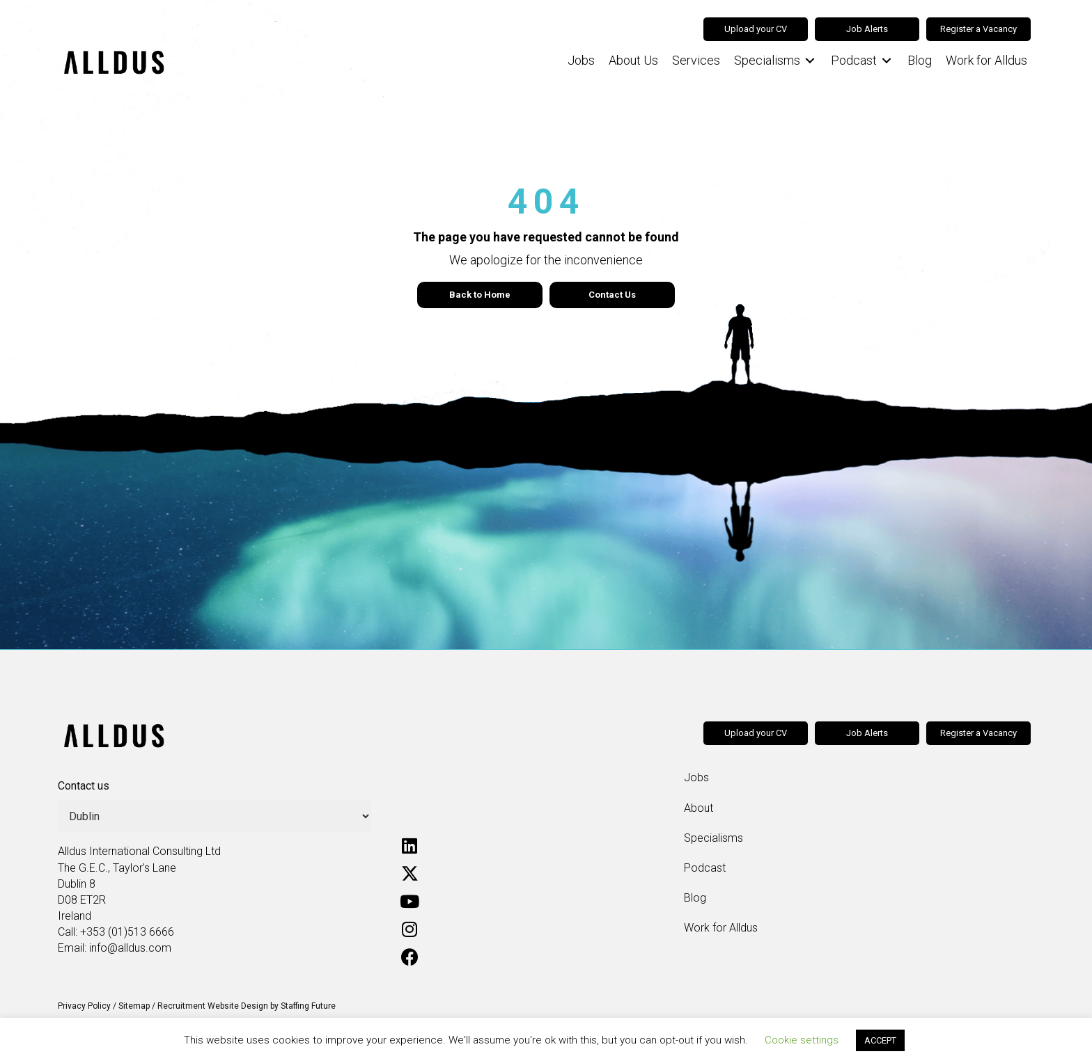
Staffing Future (308, 1006)
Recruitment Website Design (212, 1006)
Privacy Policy (84, 1006)
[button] (409, 845)
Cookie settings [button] (801, 1040)
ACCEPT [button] (880, 1040)
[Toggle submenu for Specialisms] (810, 61)
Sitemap (134, 1006)
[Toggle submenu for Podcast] (886, 61)
